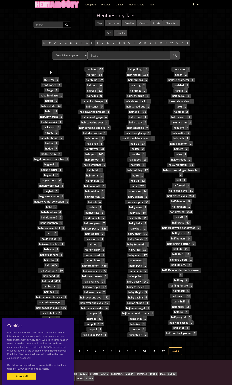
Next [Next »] (175, 338)
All (44, 42)
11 (153, 338)
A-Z (109, 32)
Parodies (129, 23)
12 (163, 338)
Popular (121, 32)
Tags (99, 23)
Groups (143, 23)
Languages (113, 23)
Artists (156, 23)
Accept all (22, 376)
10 (144, 338)
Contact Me (139, 375)
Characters (171, 23)
